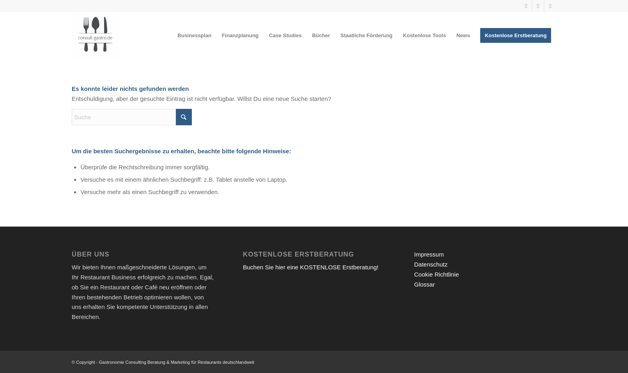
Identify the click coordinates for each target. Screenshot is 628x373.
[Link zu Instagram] (538, 6)
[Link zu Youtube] (526, 6)
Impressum (429, 254)
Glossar (424, 284)
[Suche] (132, 117)
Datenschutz (430, 264)
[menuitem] (194, 35)
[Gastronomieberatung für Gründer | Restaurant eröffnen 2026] (95, 35)
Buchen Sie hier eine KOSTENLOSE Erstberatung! (311, 267)
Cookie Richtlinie (436, 274)
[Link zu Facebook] (550, 6)
